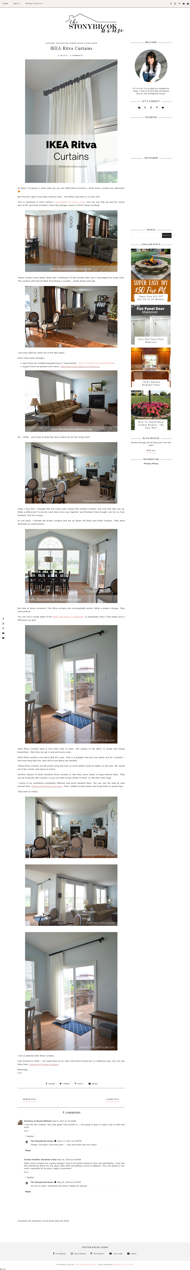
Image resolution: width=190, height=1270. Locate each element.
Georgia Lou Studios (123, 1264)
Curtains (50, 43)
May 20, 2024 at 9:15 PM (69, 1182)
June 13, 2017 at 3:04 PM (69, 1141)
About (16, 4)
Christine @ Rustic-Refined (37, 1121)
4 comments (76, 55)
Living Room (90, 43)
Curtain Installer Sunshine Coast (40, 1159)
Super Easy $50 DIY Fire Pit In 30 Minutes (151, 298)
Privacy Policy (34, 4)
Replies (30, 1136)
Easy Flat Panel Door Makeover (151, 342)
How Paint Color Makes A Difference (80, 366)
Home (5, 4)
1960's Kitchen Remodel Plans (151, 385)
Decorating (62, 43)
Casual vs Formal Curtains (43, 1064)
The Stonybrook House (42, 1141)
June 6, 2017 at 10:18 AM (64, 1121)
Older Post (111, 1099)
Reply (26, 1130)
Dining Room (76, 43)
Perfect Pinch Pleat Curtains (47, 786)
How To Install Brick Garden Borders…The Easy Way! (151, 427)
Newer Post (30, 1099)
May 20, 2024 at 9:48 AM (69, 1159)
